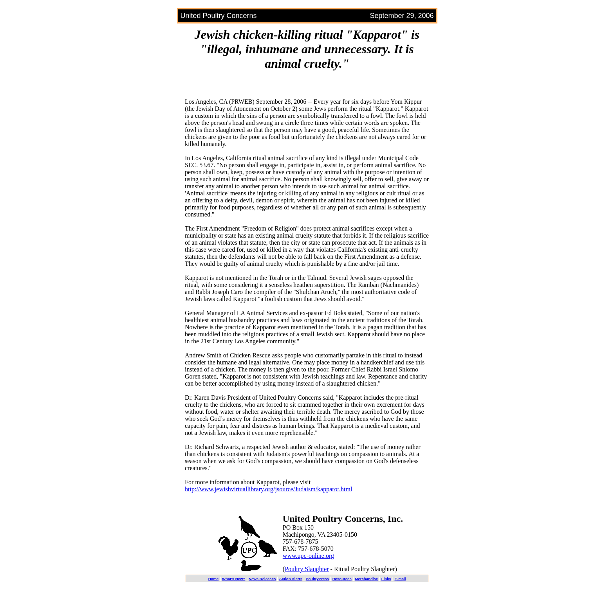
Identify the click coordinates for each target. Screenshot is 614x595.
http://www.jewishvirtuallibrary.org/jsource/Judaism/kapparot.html (268, 489)
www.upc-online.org (308, 555)
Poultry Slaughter (307, 569)
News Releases (262, 579)
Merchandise (366, 579)
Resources (342, 579)
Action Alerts (290, 579)
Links (386, 579)
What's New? (233, 579)
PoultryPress (317, 579)
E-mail (400, 579)
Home (213, 579)
